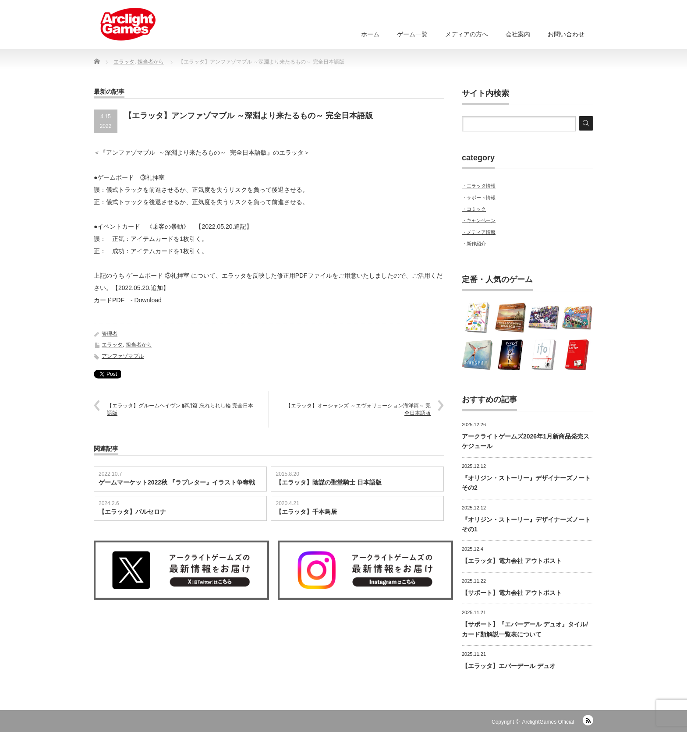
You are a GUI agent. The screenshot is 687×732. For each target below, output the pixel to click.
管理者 (109, 333)
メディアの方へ (466, 34)
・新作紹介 (474, 243)
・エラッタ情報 (479, 185)
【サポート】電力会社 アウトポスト (512, 592)
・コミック (474, 209)
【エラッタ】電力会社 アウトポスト (512, 560)
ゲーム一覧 (412, 34)
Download (148, 299)
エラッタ (112, 344)
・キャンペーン (479, 220)
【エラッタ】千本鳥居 (306, 511)
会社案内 (518, 34)
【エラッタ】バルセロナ (132, 511)
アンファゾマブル (123, 356)
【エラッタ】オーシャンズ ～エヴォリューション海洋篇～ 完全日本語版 (358, 409)
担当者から (139, 344)
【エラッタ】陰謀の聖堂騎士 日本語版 (329, 481)
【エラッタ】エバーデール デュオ (509, 665)
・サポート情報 (479, 197)
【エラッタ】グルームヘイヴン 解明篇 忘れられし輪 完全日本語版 (180, 409)
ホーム (370, 34)
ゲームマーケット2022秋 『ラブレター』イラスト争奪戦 (177, 481)
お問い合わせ (566, 34)
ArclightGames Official (548, 722)
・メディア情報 (479, 232)
